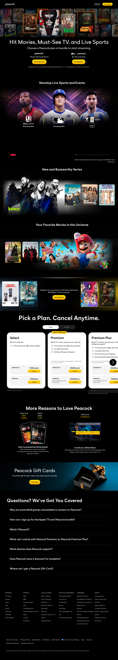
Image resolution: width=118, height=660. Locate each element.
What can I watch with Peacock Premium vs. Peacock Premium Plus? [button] (47, 539)
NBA (24, 599)
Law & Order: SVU (82, 624)
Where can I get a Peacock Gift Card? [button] (30, 568)
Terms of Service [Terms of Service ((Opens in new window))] (12, 640)
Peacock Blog (9, 617)
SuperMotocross (28, 608)
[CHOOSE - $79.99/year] (34, 382)
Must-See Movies (46, 605)
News (7, 602)
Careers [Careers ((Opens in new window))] (89, 640)
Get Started (107, 4)
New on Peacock (46, 599)
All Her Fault (63, 602)
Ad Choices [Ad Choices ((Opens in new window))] (56, 640)
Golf (24, 605)
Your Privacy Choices (72, 640)
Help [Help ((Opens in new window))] (82, 640)
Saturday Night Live (83, 621)
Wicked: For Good (82, 596)
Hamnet (79, 608)
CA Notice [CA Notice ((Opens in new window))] (46, 640)
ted (60, 614)
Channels (8, 611)
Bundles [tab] (66, 327)
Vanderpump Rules (82, 617)
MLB (24, 596)
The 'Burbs (62, 608)
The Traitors (62, 599)
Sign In (97, 4)
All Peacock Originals (65, 617)
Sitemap (8, 614)
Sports (7, 608)
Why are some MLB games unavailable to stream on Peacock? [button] (44, 509)
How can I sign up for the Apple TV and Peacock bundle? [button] (41, 519)
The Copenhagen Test (65, 611)
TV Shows (8, 596)
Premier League (28, 602)
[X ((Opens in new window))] (101, 644)
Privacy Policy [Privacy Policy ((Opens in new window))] (25, 640)
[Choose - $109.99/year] (75, 382)
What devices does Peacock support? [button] (30, 549)
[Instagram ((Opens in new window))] (96, 644)
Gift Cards (98, 621)
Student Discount (100, 617)
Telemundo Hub (46, 621)
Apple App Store (100, 605)
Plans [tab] (51, 327)
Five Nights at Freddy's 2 (84, 599)
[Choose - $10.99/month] (75, 371)
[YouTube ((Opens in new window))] (106, 638)
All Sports (26, 621)
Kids (6, 605)
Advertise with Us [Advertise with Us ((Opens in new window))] (12, 643)
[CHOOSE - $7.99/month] (34, 371)
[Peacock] (10, 4)
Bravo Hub (44, 608)
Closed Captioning (100, 599)
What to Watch (45, 596)
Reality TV (44, 602)
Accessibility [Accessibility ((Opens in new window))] (36, 640)
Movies (7, 599)
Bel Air (61, 605)
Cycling (25, 617)
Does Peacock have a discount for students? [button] (34, 558)
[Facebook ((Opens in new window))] (96, 638)
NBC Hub (44, 611)
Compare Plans (99, 596)
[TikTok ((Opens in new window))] (101, 638)
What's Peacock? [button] (18, 529)
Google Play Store (100, 608)
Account (97, 602)
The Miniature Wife (65, 596)
